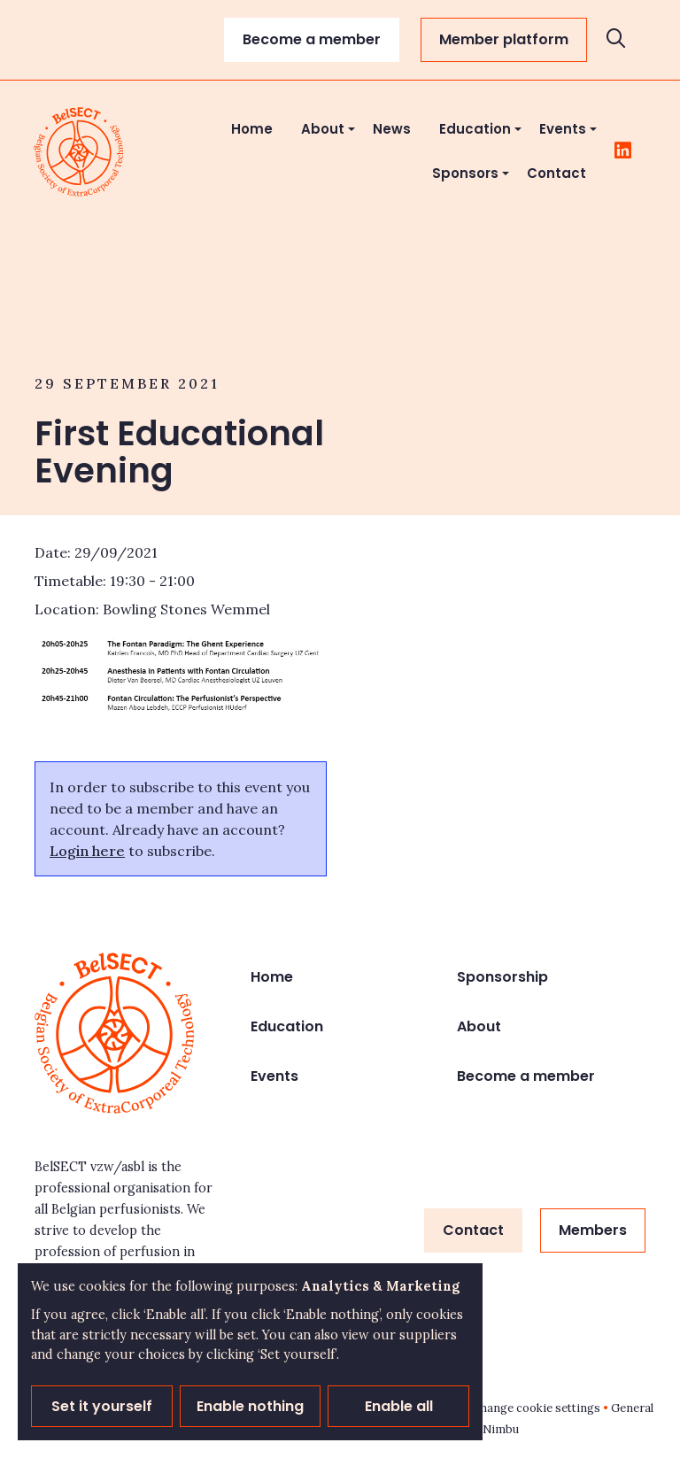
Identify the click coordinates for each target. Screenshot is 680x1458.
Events (562, 129)
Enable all (399, 1406)
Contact (556, 173)
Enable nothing (250, 1406)
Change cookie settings (536, 1408)
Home (252, 129)
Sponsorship (502, 977)
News (392, 129)
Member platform (503, 39)
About (322, 129)
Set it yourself (101, 1406)
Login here (87, 851)
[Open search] (616, 40)
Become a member (312, 39)
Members (593, 1230)
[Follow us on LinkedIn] (622, 151)
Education (475, 129)
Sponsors (465, 173)
